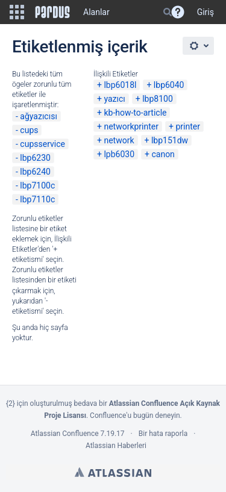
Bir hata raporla (163, 433)
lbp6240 (35, 171)
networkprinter (131, 126)
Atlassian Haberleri (116, 445)
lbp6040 (169, 85)
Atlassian (113, 472)
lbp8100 (157, 99)
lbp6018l (120, 85)
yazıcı (114, 99)
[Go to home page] (52, 12)
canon (162, 154)
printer (187, 126)
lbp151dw (169, 140)
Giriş (205, 12)
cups (29, 130)
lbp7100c (37, 185)
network (119, 140)
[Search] (167, 12)
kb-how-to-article (135, 112)
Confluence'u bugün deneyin (135, 415)
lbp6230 (35, 158)
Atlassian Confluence (65, 433)
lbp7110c (37, 199)
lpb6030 (119, 154)
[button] (17, 12)
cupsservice (42, 144)
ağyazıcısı (38, 116)
